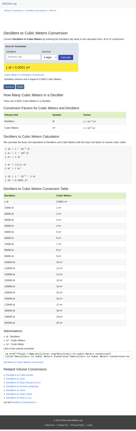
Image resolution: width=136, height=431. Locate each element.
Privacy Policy (77, 426)
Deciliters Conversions (23, 403)
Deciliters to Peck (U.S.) (19, 399)
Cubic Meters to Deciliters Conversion (24, 75)
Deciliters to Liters (15, 391)
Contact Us (62, 426)
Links (89, 426)
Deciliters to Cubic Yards (19, 395)
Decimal (46, 51)
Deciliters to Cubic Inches (19, 376)
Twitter (20, 87)
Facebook (9, 87)
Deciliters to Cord (15, 380)
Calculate (66, 57)
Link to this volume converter (19, 349)
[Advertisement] (68, 19)
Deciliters (11, 51)
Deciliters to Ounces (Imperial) (22, 388)
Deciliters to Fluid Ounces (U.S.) (23, 384)
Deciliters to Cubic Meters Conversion (24, 363)
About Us (50, 426)
